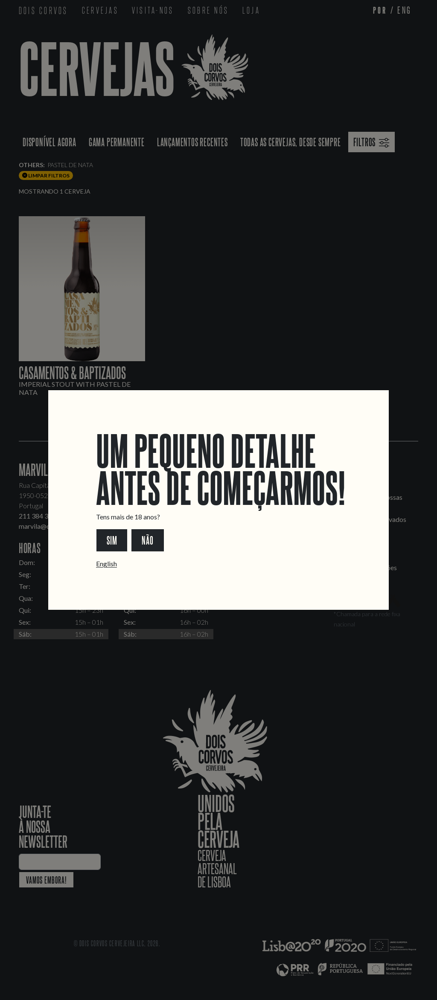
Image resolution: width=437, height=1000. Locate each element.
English (106, 563)
